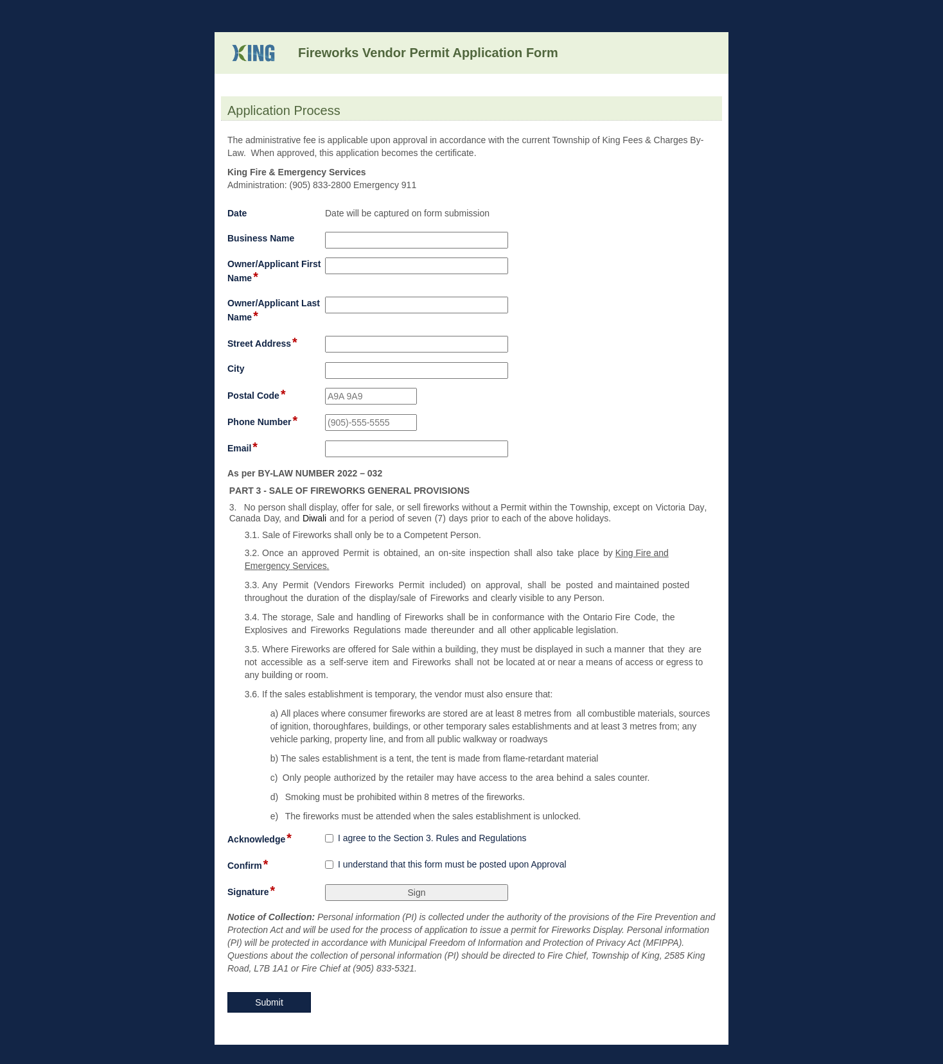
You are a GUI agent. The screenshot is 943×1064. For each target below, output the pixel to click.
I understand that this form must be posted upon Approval (452, 864)
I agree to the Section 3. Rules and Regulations (432, 838)
